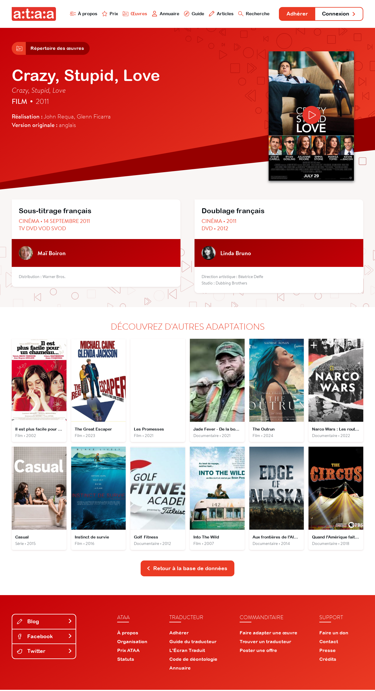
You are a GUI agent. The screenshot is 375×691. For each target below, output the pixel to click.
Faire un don (333, 633)
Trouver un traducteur (265, 642)
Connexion (339, 14)
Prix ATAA (128, 651)
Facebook (44, 637)
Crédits (327, 660)
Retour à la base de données (186, 569)
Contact (328, 642)
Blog (44, 622)
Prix (109, 13)
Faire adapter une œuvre (268, 633)
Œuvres (134, 13)
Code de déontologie (193, 660)
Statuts (125, 660)
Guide (193, 13)
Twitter (44, 652)
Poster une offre (258, 651)
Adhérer (296, 14)
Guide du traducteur (193, 642)
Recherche (253, 13)
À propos (82, 13)
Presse (327, 651)
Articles (220, 13)
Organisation (132, 642)
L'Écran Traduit (187, 651)
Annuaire (164, 13)
